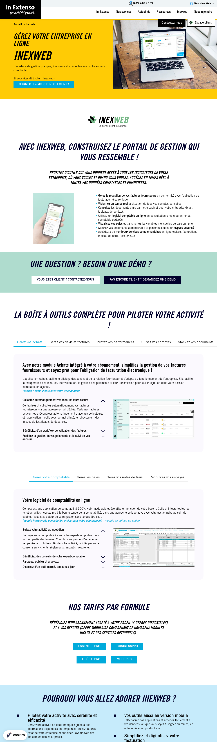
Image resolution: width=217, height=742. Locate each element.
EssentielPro (89, 646)
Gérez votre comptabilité (51, 477)
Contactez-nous (172, 23)
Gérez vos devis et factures (70, 342)
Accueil (18, 25)
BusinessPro (127, 646)
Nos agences (143, 3)
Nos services (123, 12)
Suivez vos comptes (156, 342)
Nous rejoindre (203, 12)
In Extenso (102, 12)
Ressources (163, 12)
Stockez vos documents (195, 342)
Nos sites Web (202, 3)
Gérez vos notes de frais (124, 477)
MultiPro (124, 659)
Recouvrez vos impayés (167, 477)
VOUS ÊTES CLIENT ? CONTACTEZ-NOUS (65, 279)
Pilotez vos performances (115, 342)
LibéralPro (91, 659)
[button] (15, 735)
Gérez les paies (88, 477)
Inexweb (182, 12)
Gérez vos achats (29, 342)
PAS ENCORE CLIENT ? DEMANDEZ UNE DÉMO (142, 279)
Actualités (144, 12)
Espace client (203, 22)
